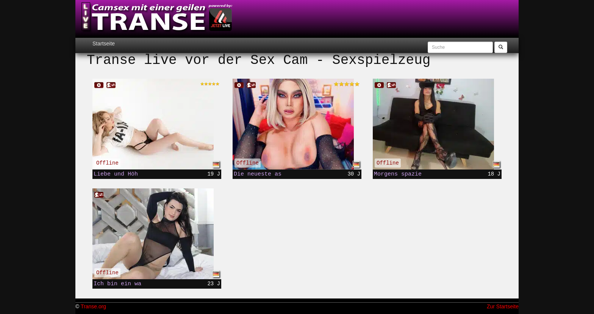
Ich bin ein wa (117, 284)
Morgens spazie (398, 174)
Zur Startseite (503, 306)
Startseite (103, 43)
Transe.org (93, 306)
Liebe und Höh (116, 174)
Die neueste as (257, 174)
